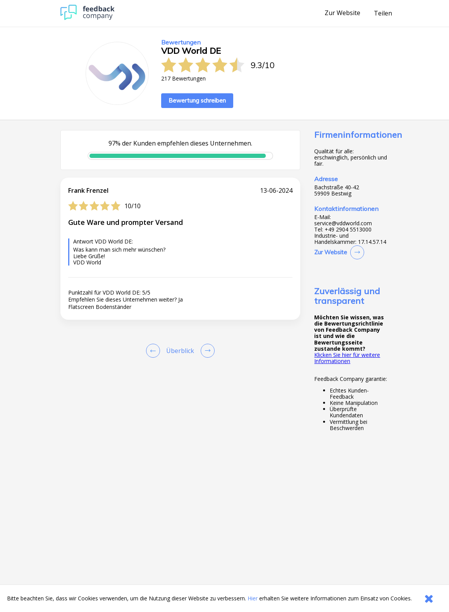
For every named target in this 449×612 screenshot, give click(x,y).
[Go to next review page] (206, 351)
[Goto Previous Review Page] (154, 351)
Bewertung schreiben (197, 100)
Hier (253, 598)
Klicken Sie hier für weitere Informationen (347, 358)
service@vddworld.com (343, 223)
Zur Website (342, 13)
